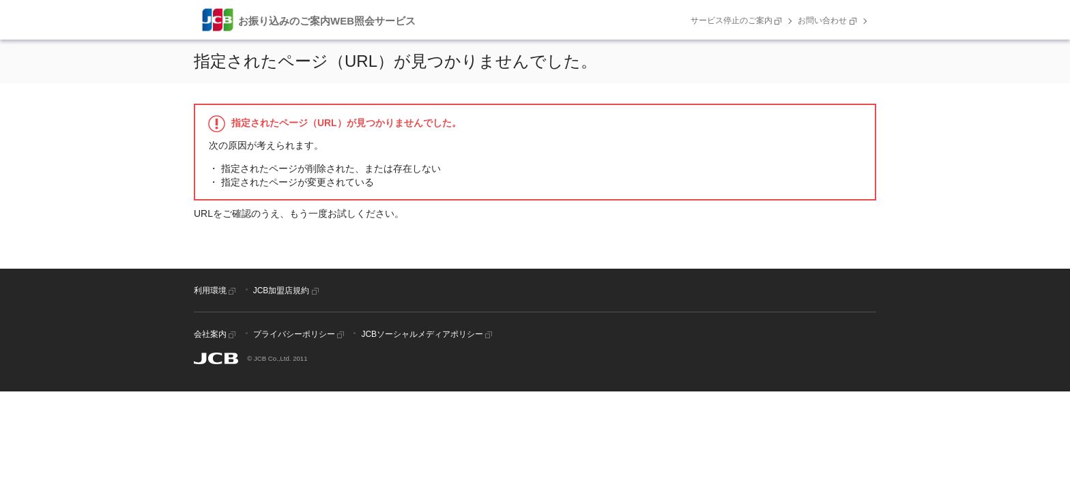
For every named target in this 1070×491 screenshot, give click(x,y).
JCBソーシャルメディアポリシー (427, 334)
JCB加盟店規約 (287, 290)
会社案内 (216, 334)
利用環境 (216, 290)
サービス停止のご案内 (737, 20)
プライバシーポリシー (300, 334)
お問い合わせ (828, 20)
